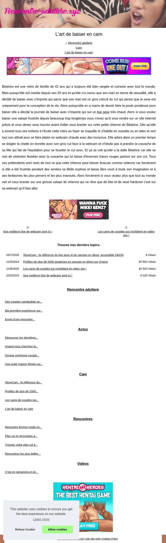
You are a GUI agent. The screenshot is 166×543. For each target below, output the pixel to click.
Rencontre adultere (80, 43)
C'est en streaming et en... (21, 472)
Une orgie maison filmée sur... (24, 364)
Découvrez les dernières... (21, 337)
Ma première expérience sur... (24, 310)
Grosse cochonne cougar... (22, 355)
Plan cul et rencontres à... (21, 436)
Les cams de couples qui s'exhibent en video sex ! (126, 233)
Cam (79, 47)
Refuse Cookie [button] (25, 529)
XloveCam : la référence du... (23, 382)
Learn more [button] (41, 519)
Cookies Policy (109, 538)
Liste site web (92, 538)
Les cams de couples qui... (22, 400)
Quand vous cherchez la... (21, 346)
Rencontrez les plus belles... (23, 453)
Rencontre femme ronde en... (23, 427)
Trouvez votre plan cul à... (21, 444)
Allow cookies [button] (57, 529)
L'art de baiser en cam (79, 52)
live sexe (103, 112)
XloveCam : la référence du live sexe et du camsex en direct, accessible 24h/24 (73, 255)
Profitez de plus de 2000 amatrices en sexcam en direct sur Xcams (65, 261)
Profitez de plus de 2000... (21, 391)
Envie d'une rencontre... (20, 319)
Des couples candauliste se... (23, 301)
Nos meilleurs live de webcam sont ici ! (27, 231)
